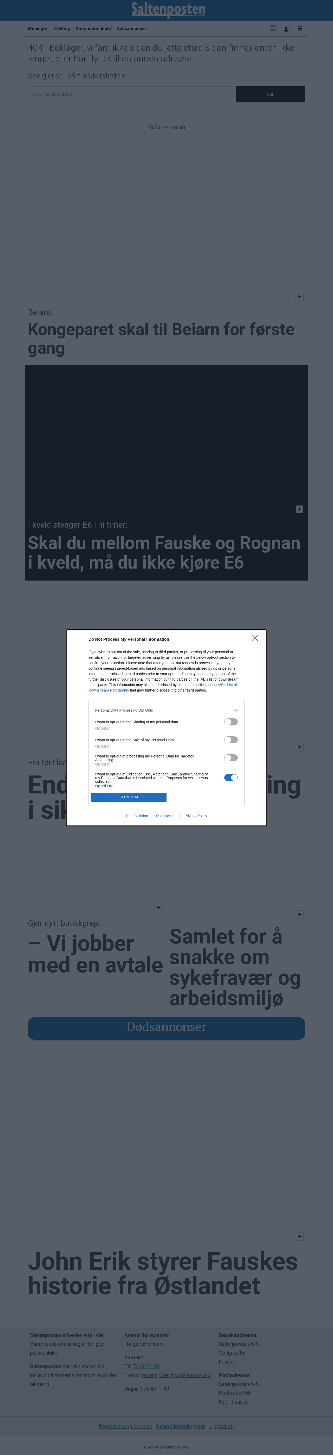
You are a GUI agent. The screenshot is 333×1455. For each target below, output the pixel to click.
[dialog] (166, 728)
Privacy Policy (195, 816)
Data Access (166, 816)
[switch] (231, 721)
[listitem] (166, 710)
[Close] (256, 640)
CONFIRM (129, 797)
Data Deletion (137, 816)
